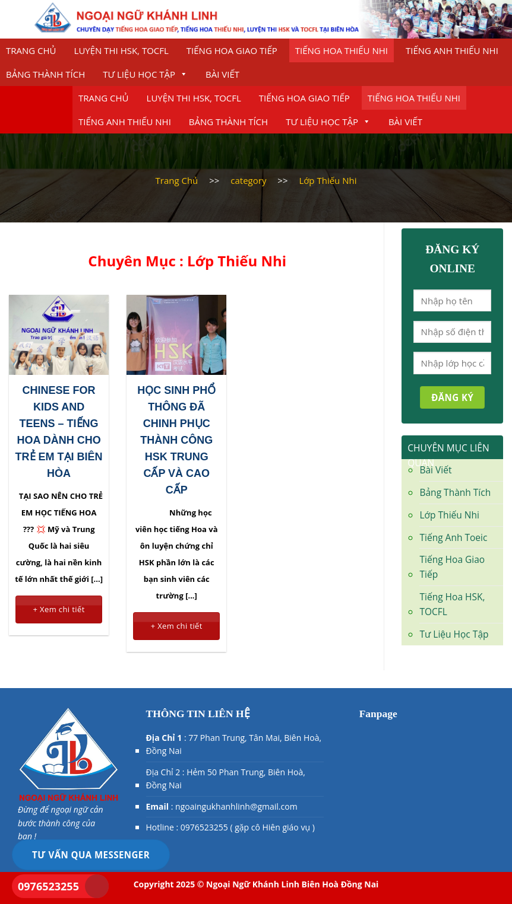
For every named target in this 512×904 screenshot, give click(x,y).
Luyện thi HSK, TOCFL (121, 50)
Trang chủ (31, 50)
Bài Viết (222, 74)
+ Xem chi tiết (58, 609)
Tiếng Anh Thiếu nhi (452, 50)
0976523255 (48, 886)
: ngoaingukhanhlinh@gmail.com (222, 806)
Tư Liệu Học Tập (145, 74)
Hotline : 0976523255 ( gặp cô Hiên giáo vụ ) (230, 827)
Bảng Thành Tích (45, 74)
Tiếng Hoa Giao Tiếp (232, 50)
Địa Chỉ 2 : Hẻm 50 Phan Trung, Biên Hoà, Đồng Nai (225, 778)
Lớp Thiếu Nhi (449, 514)
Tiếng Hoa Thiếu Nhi (341, 50)
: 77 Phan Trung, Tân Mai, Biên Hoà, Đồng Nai (234, 744)
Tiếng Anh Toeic (453, 537)
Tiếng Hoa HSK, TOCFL (452, 604)
